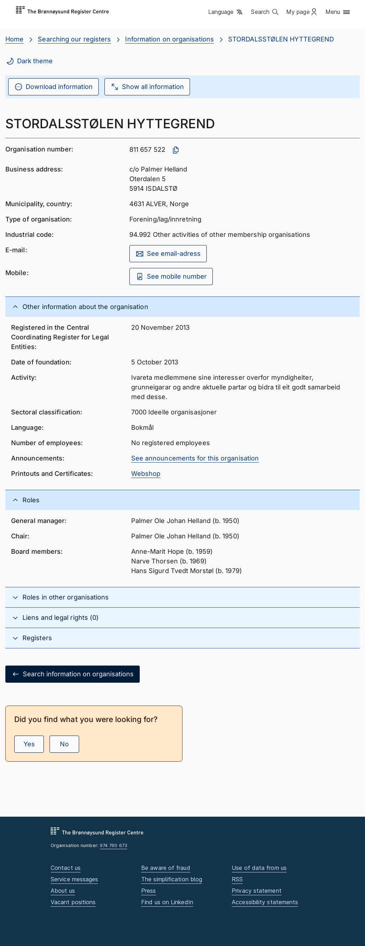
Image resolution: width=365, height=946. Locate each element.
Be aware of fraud (165, 867)
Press (148, 890)
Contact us (66, 867)
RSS (237, 879)
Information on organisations (169, 39)
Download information (53, 87)
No (64, 744)
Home (14, 39)
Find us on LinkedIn (167, 902)
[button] (226, 12)
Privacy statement (257, 890)
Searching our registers (74, 39)
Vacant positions (73, 902)
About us (63, 890)
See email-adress (168, 253)
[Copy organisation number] (175, 150)
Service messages (74, 879)
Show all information (147, 87)
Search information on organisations (72, 674)
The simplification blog (171, 879)
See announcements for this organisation (195, 458)
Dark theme (29, 61)
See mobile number (171, 276)
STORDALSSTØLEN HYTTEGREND (281, 39)
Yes (29, 744)
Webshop (146, 473)
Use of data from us (259, 867)
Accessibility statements (265, 902)
